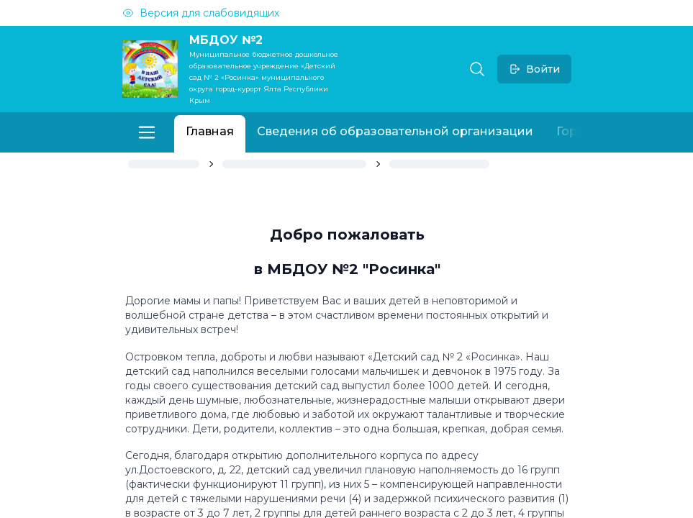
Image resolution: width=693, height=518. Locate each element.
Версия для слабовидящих (200, 12)
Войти (534, 69)
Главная (210, 131)
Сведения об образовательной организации (395, 131)
